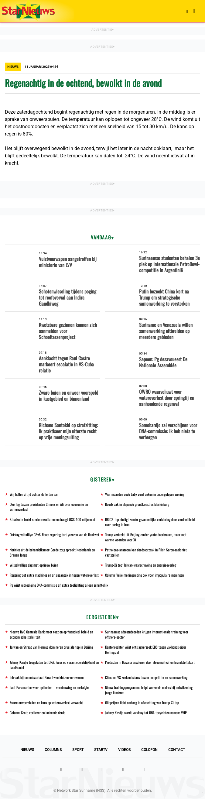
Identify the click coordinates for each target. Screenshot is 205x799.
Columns (53, 750)
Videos (124, 750)
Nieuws (27, 750)
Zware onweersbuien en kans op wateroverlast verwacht (46, 702)
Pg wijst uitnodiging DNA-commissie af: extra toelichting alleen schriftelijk (59, 585)
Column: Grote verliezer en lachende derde (37, 712)
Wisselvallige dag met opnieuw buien (34, 565)
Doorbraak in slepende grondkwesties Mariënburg (137, 504)
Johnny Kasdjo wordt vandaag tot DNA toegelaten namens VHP (146, 712)
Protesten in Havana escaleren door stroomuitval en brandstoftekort (150, 662)
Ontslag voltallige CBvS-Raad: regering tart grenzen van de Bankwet (54, 534)
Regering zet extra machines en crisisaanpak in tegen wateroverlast (54, 575)
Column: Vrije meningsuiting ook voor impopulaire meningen (144, 575)
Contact (176, 750)
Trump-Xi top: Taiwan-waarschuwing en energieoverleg (140, 565)
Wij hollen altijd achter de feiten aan (34, 494)
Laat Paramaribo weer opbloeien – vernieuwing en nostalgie (49, 687)
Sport (78, 750)
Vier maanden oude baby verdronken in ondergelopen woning (144, 494)
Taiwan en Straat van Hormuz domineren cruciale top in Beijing (51, 647)
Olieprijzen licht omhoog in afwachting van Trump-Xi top (142, 702)
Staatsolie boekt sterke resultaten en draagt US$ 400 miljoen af (52, 519)
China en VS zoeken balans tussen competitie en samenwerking (146, 677)
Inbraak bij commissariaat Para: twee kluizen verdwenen (47, 677)
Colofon (149, 750)
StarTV (101, 750)
